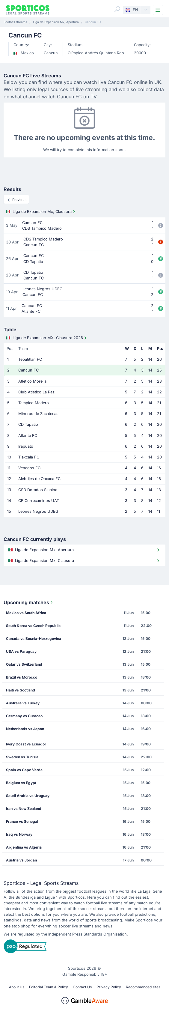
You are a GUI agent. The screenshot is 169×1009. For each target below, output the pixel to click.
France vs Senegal (22, 821)
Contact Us (82, 987)
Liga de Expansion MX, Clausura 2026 (47, 338)
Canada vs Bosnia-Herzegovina (33, 638)
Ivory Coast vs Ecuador (26, 744)
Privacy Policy (108, 987)
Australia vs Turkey (23, 703)
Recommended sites (143, 987)
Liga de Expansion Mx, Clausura (41, 211)
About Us (16, 987)
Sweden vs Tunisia (22, 757)
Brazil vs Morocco (21, 677)
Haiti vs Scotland (20, 690)
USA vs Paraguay (21, 651)
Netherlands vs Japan (25, 729)
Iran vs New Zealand (23, 808)
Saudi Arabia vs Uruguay (27, 795)
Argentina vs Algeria (24, 847)
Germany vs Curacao (24, 716)
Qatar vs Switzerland (24, 664)
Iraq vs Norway (19, 834)
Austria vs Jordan (21, 860)
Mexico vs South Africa (26, 612)
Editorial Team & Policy (48, 987)
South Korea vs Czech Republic (33, 625)
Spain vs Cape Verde (24, 770)
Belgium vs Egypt (21, 783)
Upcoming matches (29, 602)
